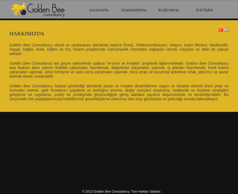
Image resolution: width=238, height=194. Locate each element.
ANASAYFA (99, 10)
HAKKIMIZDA (134, 10)
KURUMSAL (169, 10)
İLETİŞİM (204, 10)
